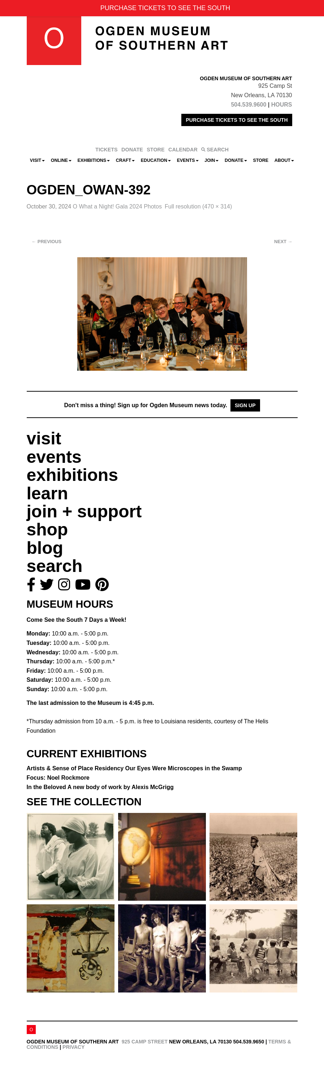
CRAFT (125, 160)
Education (156, 160)
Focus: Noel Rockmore (58, 778)
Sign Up (245, 405)
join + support (84, 511)
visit (44, 438)
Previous (47, 241)
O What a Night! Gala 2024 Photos (117, 206)
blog (45, 547)
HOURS (281, 105)
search (55, 566)
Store (260, 160)
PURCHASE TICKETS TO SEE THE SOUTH (237, 120)
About (284, 160)
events (54, 456)
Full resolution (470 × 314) (198, 206)
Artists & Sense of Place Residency (134, 768)
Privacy (73, 1047)
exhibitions (72, 475)
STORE (155, 149)
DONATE (132, 149)
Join (211, 160)
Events (188, 160)
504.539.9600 (248, 105)
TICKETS (106, 149)
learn (47, 493)
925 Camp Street (145, 1042)
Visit (37, 160)
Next (283, 241)
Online (61, 160)
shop (47, 529)
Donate (236, 160)
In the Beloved (100, 787)
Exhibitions (94, 160)
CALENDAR (183, 149)
